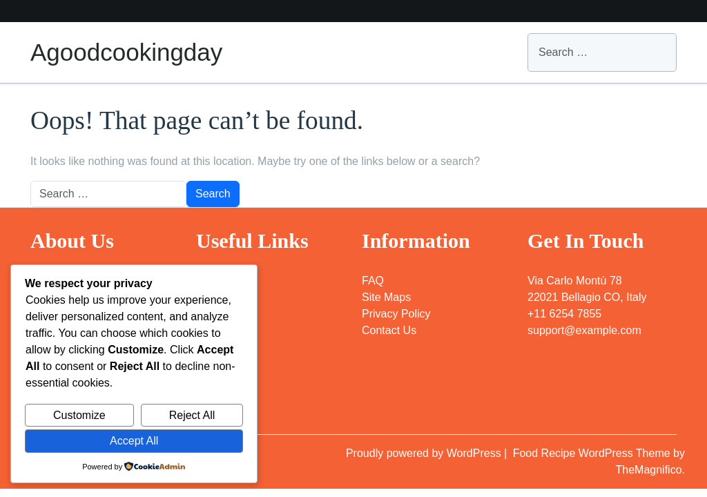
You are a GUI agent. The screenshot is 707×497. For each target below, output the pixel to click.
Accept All (134, 441)
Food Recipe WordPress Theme (593, 453)
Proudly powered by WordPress (425, 453)
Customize (79, 415)
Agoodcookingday (126, 52)
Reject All (192, 415)
